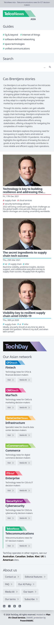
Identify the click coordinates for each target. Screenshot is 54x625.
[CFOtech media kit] (25, 379)
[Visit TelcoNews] (10, 545)
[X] (9, 606)
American (8, 559)
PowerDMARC (26, 620)
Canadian (20, 556)
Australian (8, 556)
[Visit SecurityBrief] (10, 518)
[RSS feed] (20, 606)
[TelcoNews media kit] (25, 545)
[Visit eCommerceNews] (10, 462)
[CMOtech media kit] (25, 407)
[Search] (24, 67)
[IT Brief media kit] (25, 490)
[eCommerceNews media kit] (25, 462)
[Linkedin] (4, 606)
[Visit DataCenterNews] (10, 435)
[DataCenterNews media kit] (25, 435)
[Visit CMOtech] (10, 407)
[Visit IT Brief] (10, 490)
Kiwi (37, 556)
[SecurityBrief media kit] (25, 518)
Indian (30, 556)
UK (42, 556)
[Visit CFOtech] (10, 379)
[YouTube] (14, 606)
